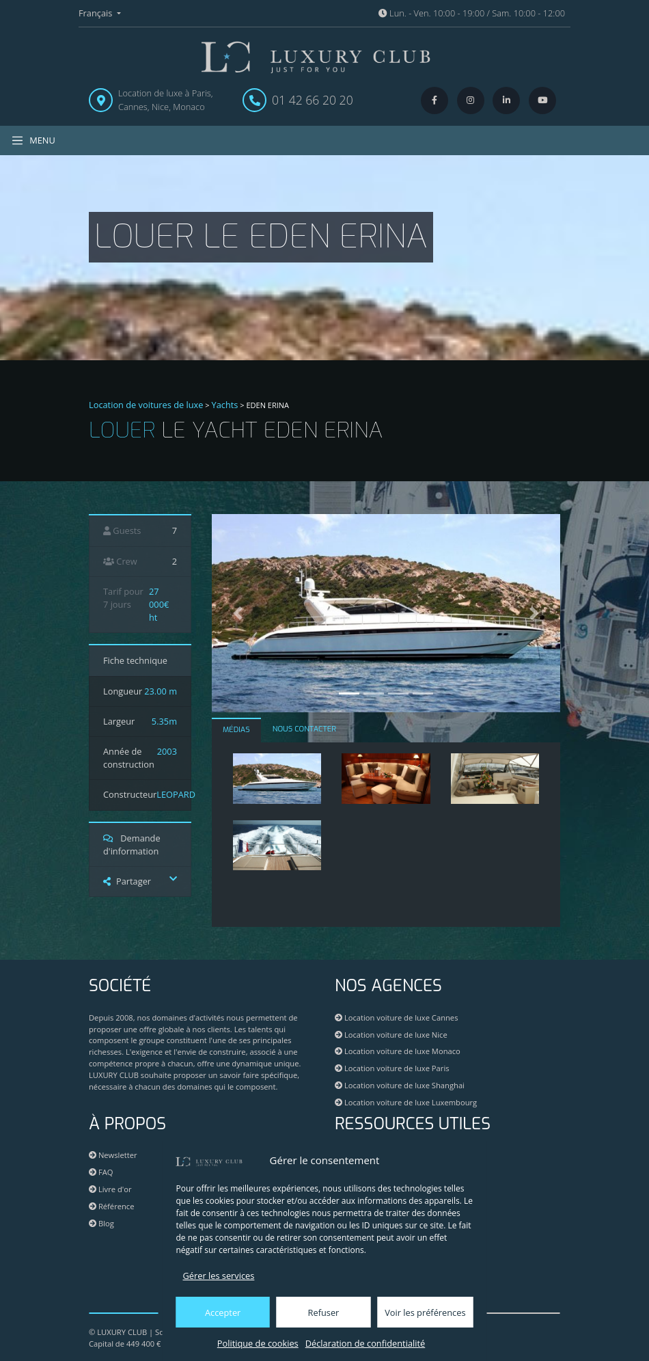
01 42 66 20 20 (312, 100)
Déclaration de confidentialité (365, 1343)
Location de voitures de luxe (146, 405)
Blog (101, 1223)
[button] (238, 613)
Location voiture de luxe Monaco (397, 1051)
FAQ (101, 1172)
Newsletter (113, 1155)
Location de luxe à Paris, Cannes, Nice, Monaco (165, 99)
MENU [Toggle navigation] (33, 140)
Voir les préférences (425, 1312)
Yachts (225, 405)
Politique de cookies (258, 1343)
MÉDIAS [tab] (236, 730)
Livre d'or (110, 1189)
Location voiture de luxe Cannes (396, 1017)
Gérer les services (219, 1275)
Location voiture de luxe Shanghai (400, 1085)
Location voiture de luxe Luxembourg (406, 1102)
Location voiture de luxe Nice (391, 1034)
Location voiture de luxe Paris (392, 1068)
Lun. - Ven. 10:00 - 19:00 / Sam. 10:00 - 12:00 (471, 13)
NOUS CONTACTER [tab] (304, 729)
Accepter (222, 1312)
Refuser (324, 1312)
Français (97, 13)
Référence (112, 1206)
